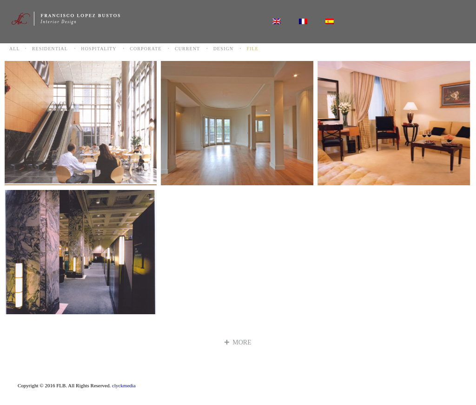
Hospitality (98, 48)
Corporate (145, 48)
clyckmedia (124, 385)
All (14, 48)
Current (187, 48)
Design (223, 48)
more (238, 342)
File (253, 48)
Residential (50, 48)
